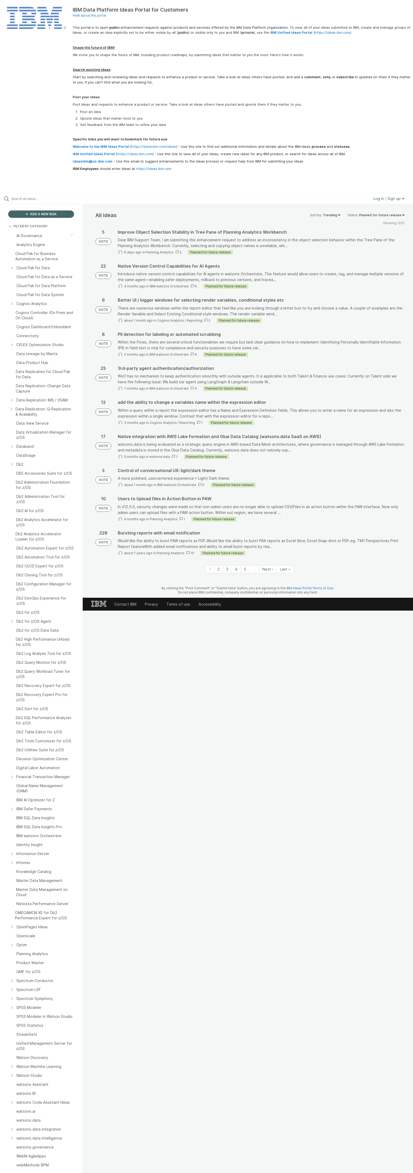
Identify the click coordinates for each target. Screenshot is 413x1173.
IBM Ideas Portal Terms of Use (309, 588)
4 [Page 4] (236, 569)
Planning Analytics (160, 252)
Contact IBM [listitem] (125, 604)
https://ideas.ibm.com (332, 32)
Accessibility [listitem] (210, 604)
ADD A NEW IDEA (41, 214)
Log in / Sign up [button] (389, 198)
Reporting (194, 320)
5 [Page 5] (245, 569)
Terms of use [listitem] (178, 604)
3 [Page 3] (227, 569)
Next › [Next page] (267, 569)
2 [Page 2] (219, 569)
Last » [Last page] (285, 569)
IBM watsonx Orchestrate (169, 286)
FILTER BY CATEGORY (28, 226)
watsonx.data (159, 457)
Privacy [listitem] (151, 604)
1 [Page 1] (210, 569)
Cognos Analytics (170, 320)
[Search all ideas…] (48, 198)
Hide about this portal (89, 15)
